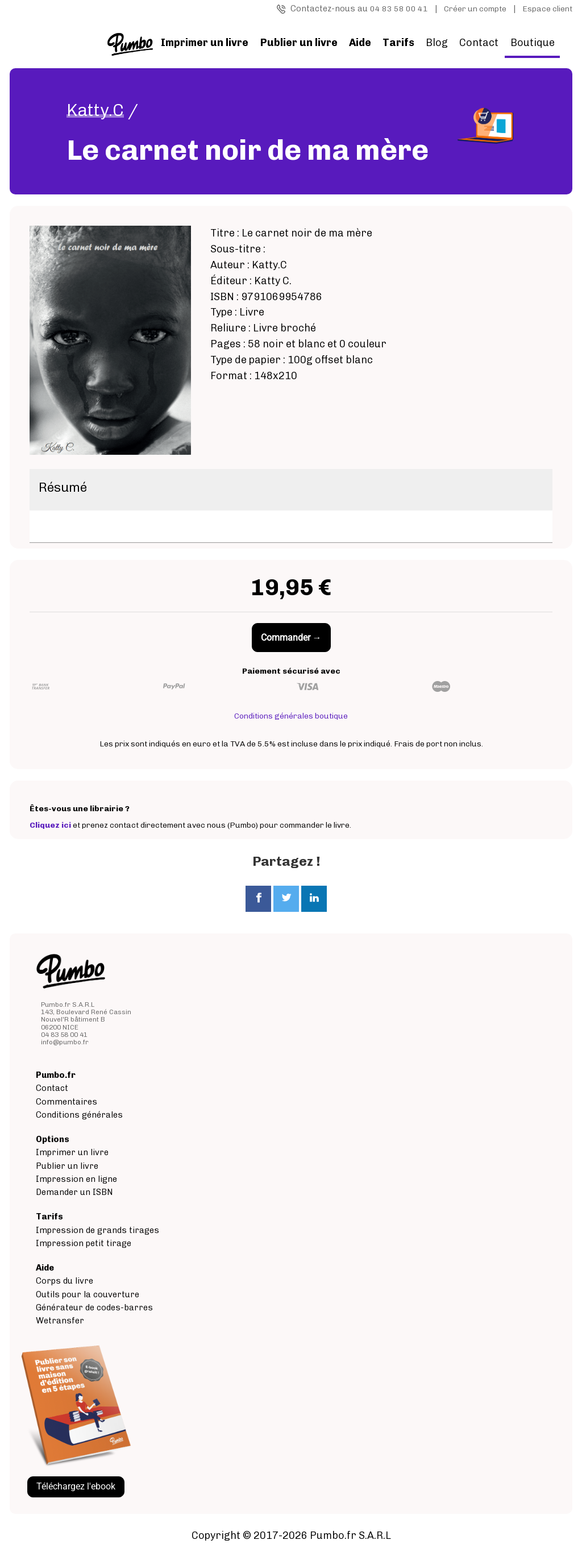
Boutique (532, 42)
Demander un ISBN (74, 1192)
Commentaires (66, 1102)
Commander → (291, 637)
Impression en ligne (76, 1179)
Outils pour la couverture (87, 1294)
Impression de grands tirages (97, 1230)
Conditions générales (79, 1115)
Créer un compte (475, 9)
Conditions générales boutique (291, 716)
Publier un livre (67, 1166)
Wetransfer (60, 1320)
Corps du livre (64, 1281)
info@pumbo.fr (65, 1042)
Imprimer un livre (72, 1152)
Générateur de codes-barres (94, 1307)
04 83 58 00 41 (399, 9)
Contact (478, 42)
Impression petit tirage (83, 1243)
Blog (437, 42)
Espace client (547, 9)
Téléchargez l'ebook (75, 1486)
